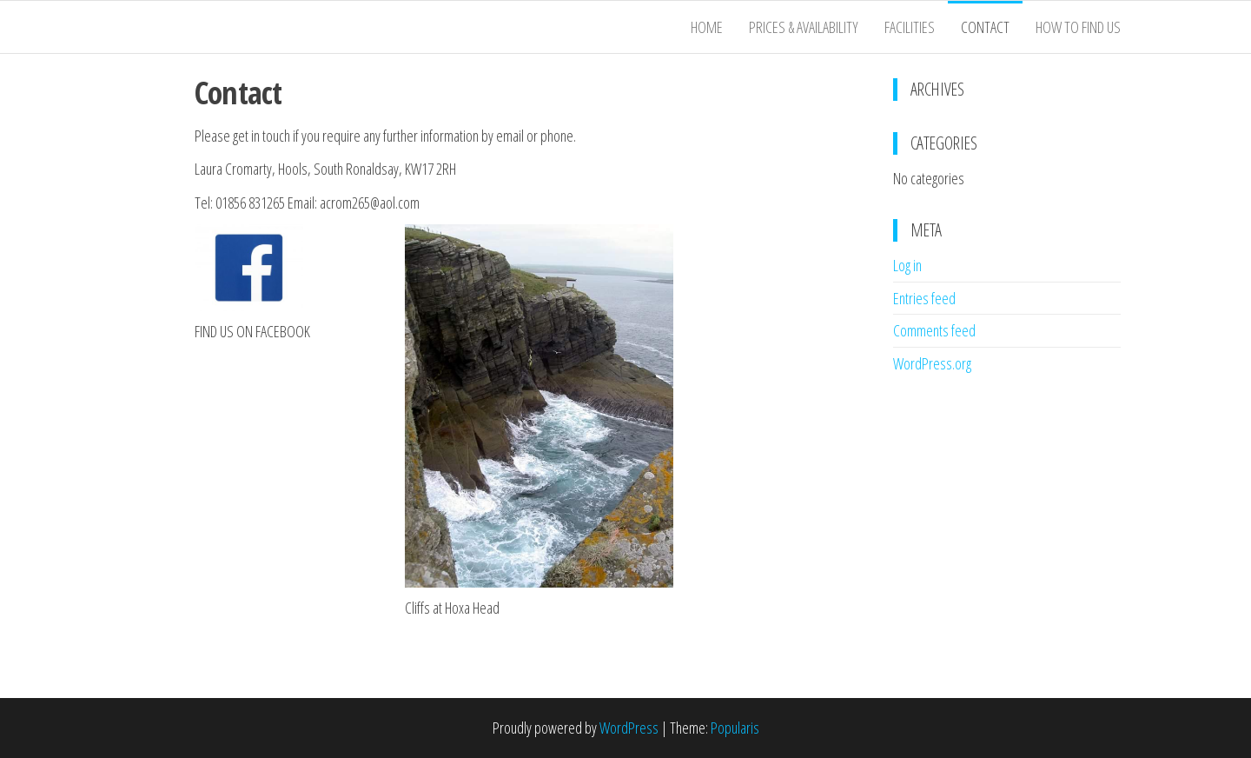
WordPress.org (932, 363)
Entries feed (924, 298)
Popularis (735, 727)
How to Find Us (1078, 27)
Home (707, 27)
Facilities (909, 27)
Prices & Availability (803, 27)
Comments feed (934, 330)
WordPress (629, 727)
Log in (907, 265)
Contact (985, 27)
